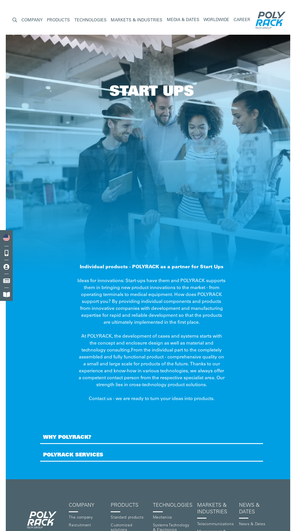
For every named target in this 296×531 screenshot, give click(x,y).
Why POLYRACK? (67, 437)
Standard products (127, 518)
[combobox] (6, 237)
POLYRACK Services (73, 455)
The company (81, 518)
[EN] (6, 237)
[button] (14, 20)
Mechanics (162, 518)
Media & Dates (183, 20)
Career (242, 20)
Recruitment (80, 526)
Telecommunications (215, 524)
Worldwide (216, 20)
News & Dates (252, 524)
